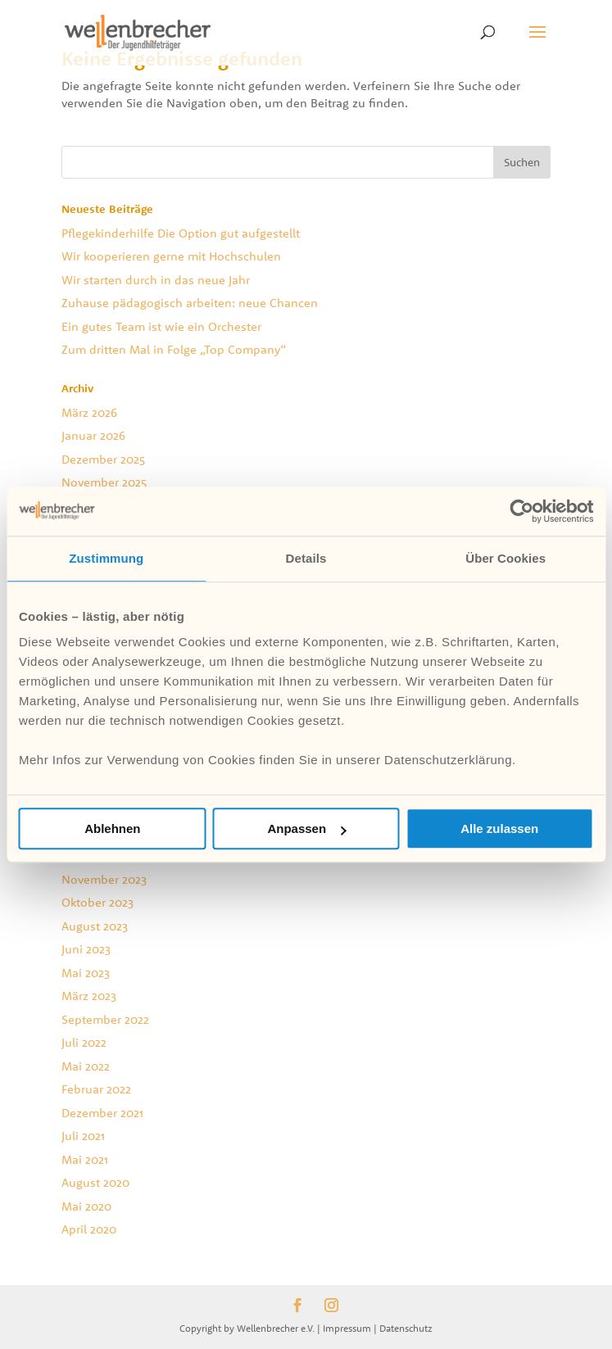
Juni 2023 (86, 949)
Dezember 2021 (102, 1112)
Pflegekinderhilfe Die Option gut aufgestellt (180, 233)
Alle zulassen (499, 828)
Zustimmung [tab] (106, 558)
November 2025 (104, 482)
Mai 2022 (85, 1066)
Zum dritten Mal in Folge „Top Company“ (173, 349)
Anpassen (306, 828)
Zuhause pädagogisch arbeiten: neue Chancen (189, 302)
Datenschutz (406, 1328)
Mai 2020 (86, 1206)
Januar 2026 (93, 435)
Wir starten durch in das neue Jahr (155, 279)
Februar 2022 (96, 1089)
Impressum (347, 1328)
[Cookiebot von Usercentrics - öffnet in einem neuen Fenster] (521, 511)
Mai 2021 (84, 1159)
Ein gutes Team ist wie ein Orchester (161, 326)
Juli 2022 (84, 1042)
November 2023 (104, 879)
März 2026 (89, 412)
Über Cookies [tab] (505, 558)
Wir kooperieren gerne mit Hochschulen (171, 256)
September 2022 (105, 1019)
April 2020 (88, 1229)
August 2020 (95, 1182)
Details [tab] (306, 558)
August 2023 (94, 926)
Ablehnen (112, 828)
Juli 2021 (83, 1135)
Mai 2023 (85, 972)
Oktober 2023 (97, 902)
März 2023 (88, 995)
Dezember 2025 (103, 459)
